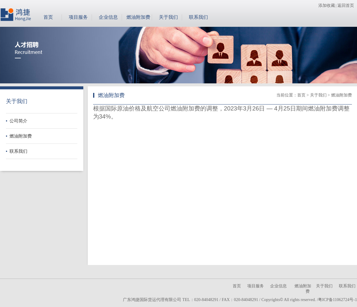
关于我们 (168, 17)
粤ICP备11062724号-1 (337, 299)
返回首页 (345, 5)
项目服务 (78, 17)
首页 (48, 17)
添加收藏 (326, 5)
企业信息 (108, 17)
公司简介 (18, 121)
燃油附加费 (138, 17)
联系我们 (198, 17)
